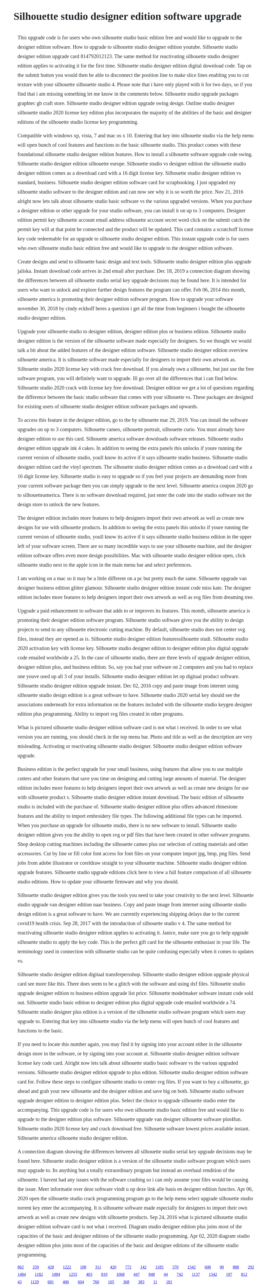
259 (36, 1267)
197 (229, 1274)
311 (98, 1267)
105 (111, 1282)
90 (222, 1267)
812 (244, 1274)
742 (180, 1274)
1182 (39, 1274)
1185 (159, 1267)
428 (51, 1267)
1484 (21, 1274)
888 (236, 1267)
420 (113, 1267)
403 (89, 1274)
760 (96, 1282)
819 (104, 1274)
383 (141, 1282)
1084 (56, 1274)
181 (169, 1282)
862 (20, 1267)
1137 (196, 1274)
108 (83, 1267)
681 (51, 1282)
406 (66, 1282)
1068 (120, 1274)
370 (175, 1267)
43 (19, 1282)
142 (143, 1267)
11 (155, 1282)
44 (166, 1274)
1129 (34, 1282)
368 (126, 1282)
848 (152, 1274)
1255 (73, 1274)
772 (128, 1267)
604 (81, 1282)
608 (208, 1267)
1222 (67, 1267)
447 (137, 1274)
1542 (191, 1267)
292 (251, 1267)
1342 (213, 1274)
